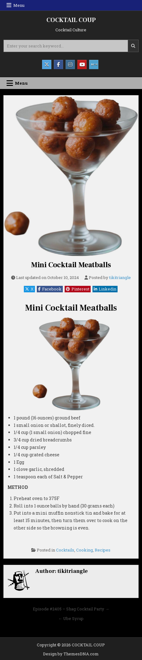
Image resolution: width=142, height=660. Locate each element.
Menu (18, 5)
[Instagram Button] (70, 64)
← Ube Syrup (71, 618)
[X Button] (46, 64)
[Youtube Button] (82, 64)
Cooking (84, 550)
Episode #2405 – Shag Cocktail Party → (71, 609)
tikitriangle (120, 278)
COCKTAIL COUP (71, 20)
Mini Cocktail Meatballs (71, 265)
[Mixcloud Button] (93, 64)
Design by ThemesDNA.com (71, 654)
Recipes (102, 550)
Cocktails (65, 550)
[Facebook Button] (58, 64)
